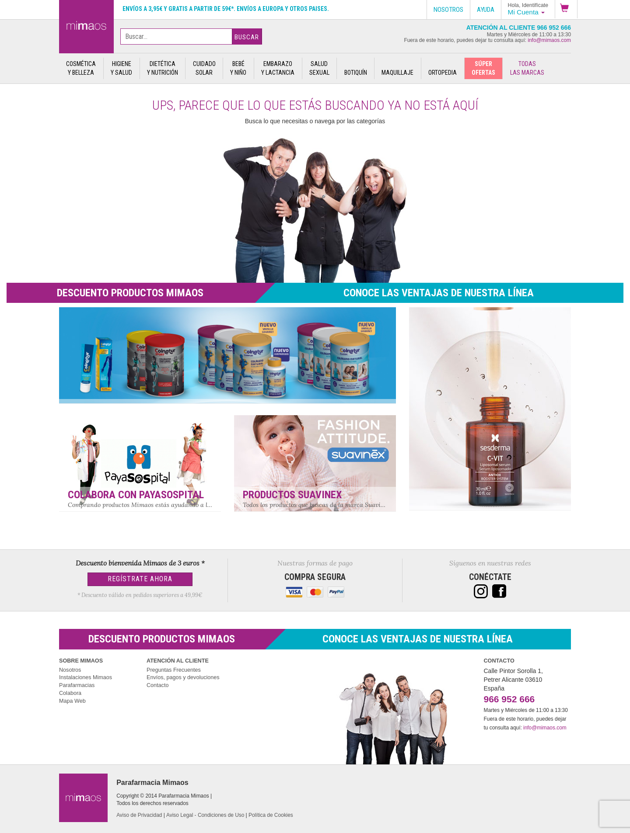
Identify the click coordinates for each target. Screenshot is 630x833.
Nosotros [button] (448, 10)
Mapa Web (72, 701)
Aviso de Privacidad (139, 815)
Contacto (157, 685)
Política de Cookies (270, 815)
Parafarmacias (76, 685)
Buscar (246, 37)
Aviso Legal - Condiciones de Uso (205, 815)
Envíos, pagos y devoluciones (183, 677)
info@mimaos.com (549, 40)
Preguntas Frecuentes (174, 670)
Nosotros (70, 670)
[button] (566, 9)
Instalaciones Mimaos (85, 677)
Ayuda (485, 10)
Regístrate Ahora (140, 579)
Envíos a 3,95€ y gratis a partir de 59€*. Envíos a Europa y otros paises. (225, 8)
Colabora (70, 693)
